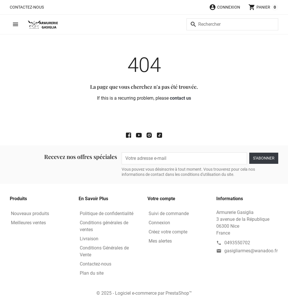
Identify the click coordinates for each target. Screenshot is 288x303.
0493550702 (237, 242)
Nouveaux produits (30, 213)
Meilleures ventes (28, 222)
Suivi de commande (169, 213)
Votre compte (161, 198)
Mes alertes (160, 241)
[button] (224, 7)
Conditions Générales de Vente (104, 251)
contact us (180, 98)
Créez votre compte (168, 232)
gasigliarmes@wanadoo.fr (251, 250)
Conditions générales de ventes (104, 226)
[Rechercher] (232, 24)
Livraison (89, 238)
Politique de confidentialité (106, 213)
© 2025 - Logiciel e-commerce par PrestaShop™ (144, 293)
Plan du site (92, 273)
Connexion (159, 222)
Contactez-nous (27, 7)
